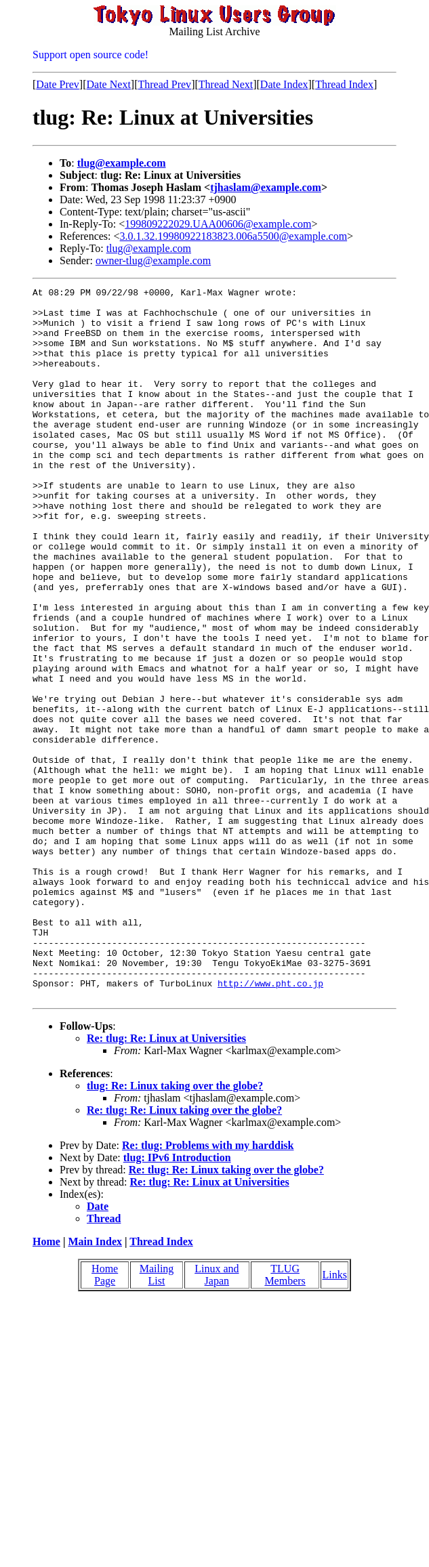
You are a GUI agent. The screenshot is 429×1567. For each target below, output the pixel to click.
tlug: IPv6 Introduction (177, 1299)
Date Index (284, 84)
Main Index (95, 1384)
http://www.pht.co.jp (270, 1123)
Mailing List (157, 1417)
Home (46, 1384)
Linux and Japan (217, 1417)
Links (334, 1417)
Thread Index (344, 84)
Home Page (104, 1417)
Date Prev (57, 84)
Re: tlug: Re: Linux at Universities (166, 1180)
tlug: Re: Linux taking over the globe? (175, 1228)
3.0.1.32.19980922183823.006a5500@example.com (234, 236)
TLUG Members (284, 1417)
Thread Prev (164, 84)
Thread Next (226, 84)
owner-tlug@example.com (153, 260)
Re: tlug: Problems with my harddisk (208, 1287)
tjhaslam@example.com (265, 187)
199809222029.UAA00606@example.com (218, 224)
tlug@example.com (121, 163)
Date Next (109, 84)
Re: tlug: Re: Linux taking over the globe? (184, 1252)
